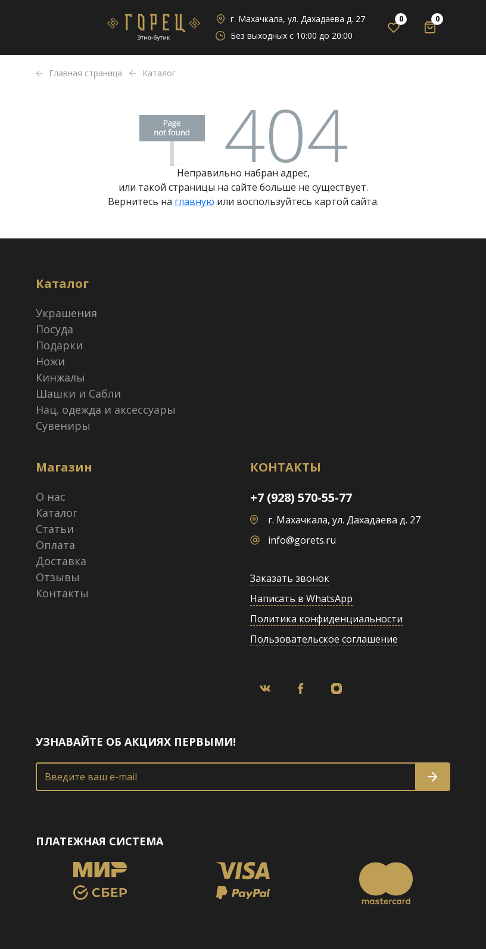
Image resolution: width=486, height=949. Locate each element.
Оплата (55, 545)
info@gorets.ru (302, 540)
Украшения (66, 313)
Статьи (55, 529)
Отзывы (58, 577)
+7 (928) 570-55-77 (301, 497)
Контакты (62, 593)
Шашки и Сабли (78, 393)
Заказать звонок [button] (289, 578)
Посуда (54, 329)
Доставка (61, 561)
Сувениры (63, 425)
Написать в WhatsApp (301, 598)
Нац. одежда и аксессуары (106, 409)
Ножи (50, 361)
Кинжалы (60, 377)
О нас (51, 496)
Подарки (59, 345)
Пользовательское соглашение (324, 639)
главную (194, 201)
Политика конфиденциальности (326, 618)
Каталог (56, 512)
